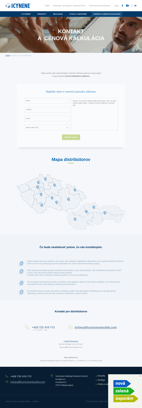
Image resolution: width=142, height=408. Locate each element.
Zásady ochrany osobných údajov (18, 401)
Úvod (7, 55)
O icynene (26, 14)
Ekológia (101, 380)
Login (116, 5)
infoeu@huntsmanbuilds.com (27, 381)
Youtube (127, 5)
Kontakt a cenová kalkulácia (107, 14)
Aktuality (101, 376)
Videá (47, 5)
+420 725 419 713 (20, 376)
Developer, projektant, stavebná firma (69, 5)
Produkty (42, 14)
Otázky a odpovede (78, 14)
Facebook (122, 5)
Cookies (35, 401)
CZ (132, 5)
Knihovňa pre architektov (99, 5)
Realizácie (58, 14)
